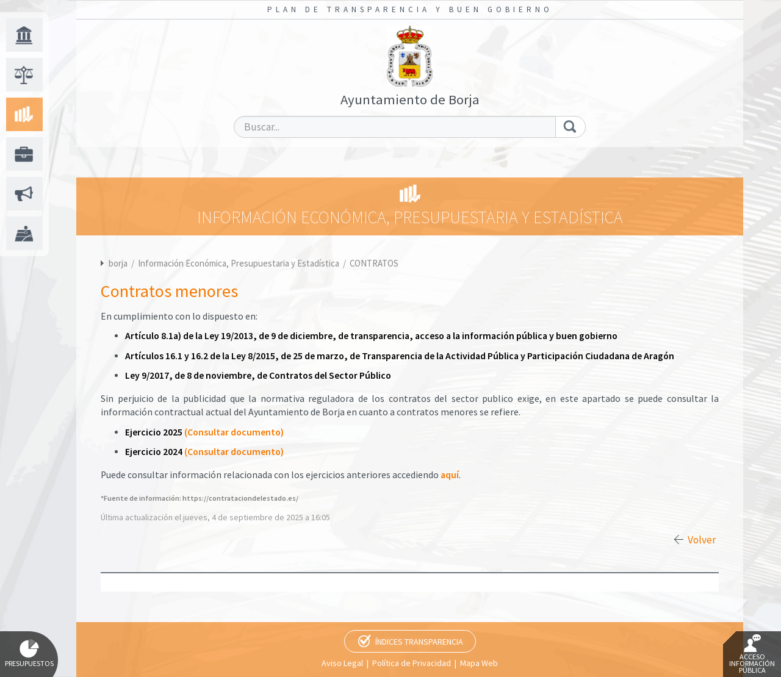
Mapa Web (479, 662)
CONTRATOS (374, 263)
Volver (702, 539)
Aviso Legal (342, 662)
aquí (450, 475)
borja (118, 263)
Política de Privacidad (411, 662)
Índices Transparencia (419, 641)
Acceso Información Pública (752, 654)
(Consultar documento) (234, 432)
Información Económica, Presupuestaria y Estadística (239, 263)
